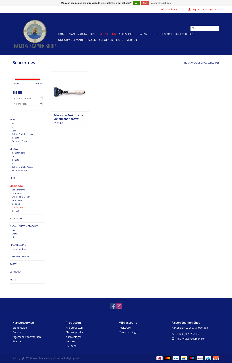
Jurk (14, 156)
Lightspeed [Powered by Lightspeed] (73, 358)
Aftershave (17, 200)
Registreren (125, 327)
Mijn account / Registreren (203, 9)
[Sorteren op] (28, 98)
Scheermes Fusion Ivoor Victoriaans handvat (68, 117)
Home (62, 34)
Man (72, 34)
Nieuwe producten (76, 332)
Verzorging (108, 34)
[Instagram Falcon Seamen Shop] (119, 306)
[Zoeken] (204, 28)
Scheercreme (18, 189)
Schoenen (106, 39)
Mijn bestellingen (128, 332)
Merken (131, 39)
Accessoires (127, 34)
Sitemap (17, 341)
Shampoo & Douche (22, 196)
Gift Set (15, 210)
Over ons (18, 332)
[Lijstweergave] (20, 92)
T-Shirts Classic (18, 152)
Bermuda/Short (19, 141)
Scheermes (213, 62)
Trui (14, 123)
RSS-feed (71, 346)
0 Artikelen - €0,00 (173, 9)
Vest (14, 130)
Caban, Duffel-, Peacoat (155, 34)
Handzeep (17, 193)
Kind (93, 34)
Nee (145, 3)
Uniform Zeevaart (70, 39)
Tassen (91, 39)
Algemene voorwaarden (27, 337)
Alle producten (74, 327)
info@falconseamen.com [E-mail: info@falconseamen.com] (191, 338)
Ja (136, 3)
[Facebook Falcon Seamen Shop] (113, 306)
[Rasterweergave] (15, 92)
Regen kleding (185, 34)
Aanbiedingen (74, 337)
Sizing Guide (20, 327)
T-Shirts (15, 137)
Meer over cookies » (161, 3)
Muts (119, 39)
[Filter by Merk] (28, 104)
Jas (13, 127)
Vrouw (82, 34)
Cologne (16, 203)
